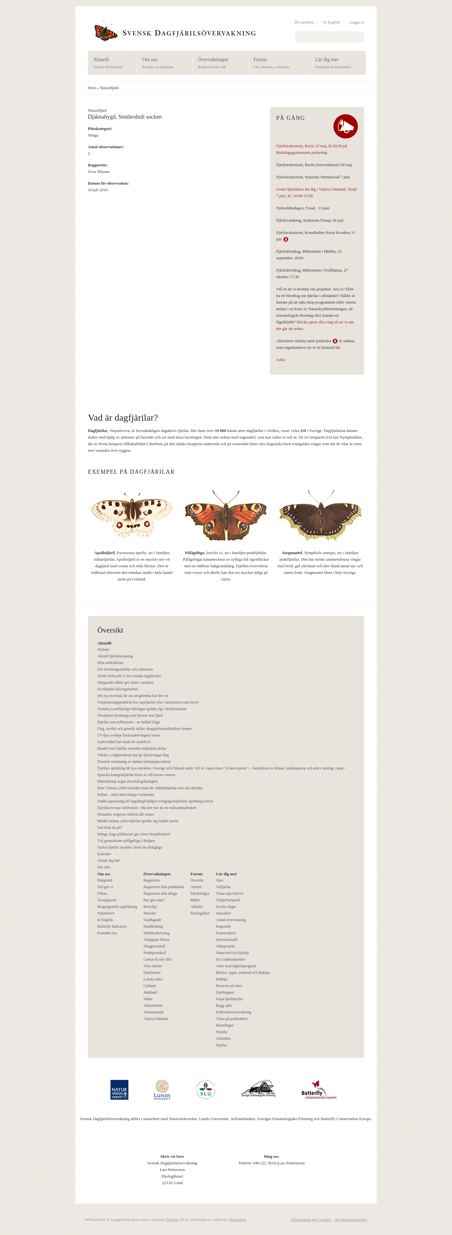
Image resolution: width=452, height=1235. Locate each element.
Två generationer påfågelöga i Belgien (126, 841)
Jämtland (150, 992)
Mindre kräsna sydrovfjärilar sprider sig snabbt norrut (137, 821)
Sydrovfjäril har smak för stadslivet (124, 742)
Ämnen (196, 887)
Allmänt (197, 906)
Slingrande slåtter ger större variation (125, 682)
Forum (277, 63)
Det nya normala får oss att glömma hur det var (133, 695)
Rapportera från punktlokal (163, 887)
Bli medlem (304, 22)
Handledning (153, 926)
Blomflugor (225, 1025)
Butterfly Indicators (112, 926)
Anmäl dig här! (108, 860)
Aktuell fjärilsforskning (115, 656)
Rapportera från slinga (160, 893)
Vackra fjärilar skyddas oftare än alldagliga (129, 847)
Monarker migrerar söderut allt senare (125, 814)
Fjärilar (221, 1045)
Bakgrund (104, 880)
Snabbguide (152, 920)
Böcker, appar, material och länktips (243, 972)
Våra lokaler (152, 966)
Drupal (172, 1219)
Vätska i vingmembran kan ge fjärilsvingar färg (133, 755)
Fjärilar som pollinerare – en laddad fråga (128, 722)
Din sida (103, 867)
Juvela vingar (226, 906)
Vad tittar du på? (109, 827)
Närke (148, 999)
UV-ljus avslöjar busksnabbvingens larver (128, 735)
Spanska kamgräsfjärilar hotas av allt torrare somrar (136, 775)
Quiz (219, 880)
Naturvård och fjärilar (232, 953)
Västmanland (153, 1012)
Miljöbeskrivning (156, 933)
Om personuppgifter (350, 1219)
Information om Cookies (311, 1219)
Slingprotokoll (154, 946)
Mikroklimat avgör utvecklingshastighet (127, 781)
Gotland (149, 986)
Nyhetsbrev (106, 913)
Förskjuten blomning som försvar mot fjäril (130, 715)
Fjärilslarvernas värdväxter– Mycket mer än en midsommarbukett (146, 808)
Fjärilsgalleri (200, 913)
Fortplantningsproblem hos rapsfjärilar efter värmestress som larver (148, 702)
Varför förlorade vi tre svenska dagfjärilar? (129, 676)
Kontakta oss (107, 933)
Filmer (102, 893)
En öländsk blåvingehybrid (117, 689)
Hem (92, 87)
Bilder (195, 900)
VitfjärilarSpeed (228, 900)
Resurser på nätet (229, 986)
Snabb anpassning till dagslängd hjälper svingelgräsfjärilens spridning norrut (155, 801)
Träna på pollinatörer (232, 1019)
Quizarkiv (223, 913)
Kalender (104, 854)
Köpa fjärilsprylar (229, 999)
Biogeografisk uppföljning (117, 906)
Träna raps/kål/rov (230, 893)
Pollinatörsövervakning (233, 1012)
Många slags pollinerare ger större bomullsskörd (133, 834)
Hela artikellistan (110, 663)
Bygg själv (224, 1005)
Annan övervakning (231, 920)
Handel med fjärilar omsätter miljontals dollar (131, 748)
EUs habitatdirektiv (230, 959)
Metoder (149, 913)
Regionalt (223, 926)
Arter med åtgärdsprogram (236, 966)
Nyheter (103, 649)
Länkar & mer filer (157, 959)
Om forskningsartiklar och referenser (125, 669)
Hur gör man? (153, 900)
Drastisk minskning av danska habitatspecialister (134, 761)
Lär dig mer (336, 63)
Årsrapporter (106, 900)
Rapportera (151, 880)
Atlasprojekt (225, 946)
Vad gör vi (105, 887)
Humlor (222, 1032)
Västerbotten (153, 1005)
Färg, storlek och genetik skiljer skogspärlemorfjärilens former (144, 728)
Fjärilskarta (152, 972)
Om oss (163, 63)
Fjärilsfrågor (200, 893)
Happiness (237, 1219)
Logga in (356, 22)
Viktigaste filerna (156, 939)
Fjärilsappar (225, 992)
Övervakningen (218, 63)
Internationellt (226, 939)
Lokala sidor (152, 979)
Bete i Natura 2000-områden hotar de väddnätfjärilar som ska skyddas (150, 788)
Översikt (197, 880)
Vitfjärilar (223, 887)
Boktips (222, 979)
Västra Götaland (155, 1019)
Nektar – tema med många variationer (125, 794)
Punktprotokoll (154, 953)
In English (331, 22)
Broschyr (150, 906)
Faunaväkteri (226, 933)
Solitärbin (223, 1038)
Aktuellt (110, 63)
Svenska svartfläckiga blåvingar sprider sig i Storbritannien (142, 709)
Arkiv (281, 359)
